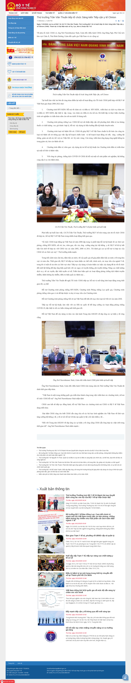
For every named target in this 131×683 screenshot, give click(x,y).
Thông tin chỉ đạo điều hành (17, 28)
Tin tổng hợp (12, 23)
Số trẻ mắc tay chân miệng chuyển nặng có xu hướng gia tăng (89, 629)
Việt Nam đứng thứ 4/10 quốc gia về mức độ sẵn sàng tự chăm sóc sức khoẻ (90, 591)
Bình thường (14, 129)
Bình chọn (12, 132)
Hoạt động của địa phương (16, 33)
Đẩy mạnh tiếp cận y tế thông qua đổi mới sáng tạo (88, 612)
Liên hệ (20, 663)
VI (123, 13)
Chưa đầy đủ (14, 126)
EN (121, 13)
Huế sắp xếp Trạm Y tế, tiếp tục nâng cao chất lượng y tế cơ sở (89, 557)
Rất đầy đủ (13, 123)
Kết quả (22, 132)
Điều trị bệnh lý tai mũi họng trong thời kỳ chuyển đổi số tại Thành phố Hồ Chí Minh (89, 574)
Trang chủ (11, 663)
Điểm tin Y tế (12, 37)
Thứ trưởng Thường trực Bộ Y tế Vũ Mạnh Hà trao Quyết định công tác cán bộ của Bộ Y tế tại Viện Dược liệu (74, 450)
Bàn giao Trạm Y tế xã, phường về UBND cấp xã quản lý (90, 536)
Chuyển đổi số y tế (14, 42)
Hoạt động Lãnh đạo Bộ (15, 18)
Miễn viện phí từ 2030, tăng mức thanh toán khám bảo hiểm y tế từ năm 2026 (63, 474)
